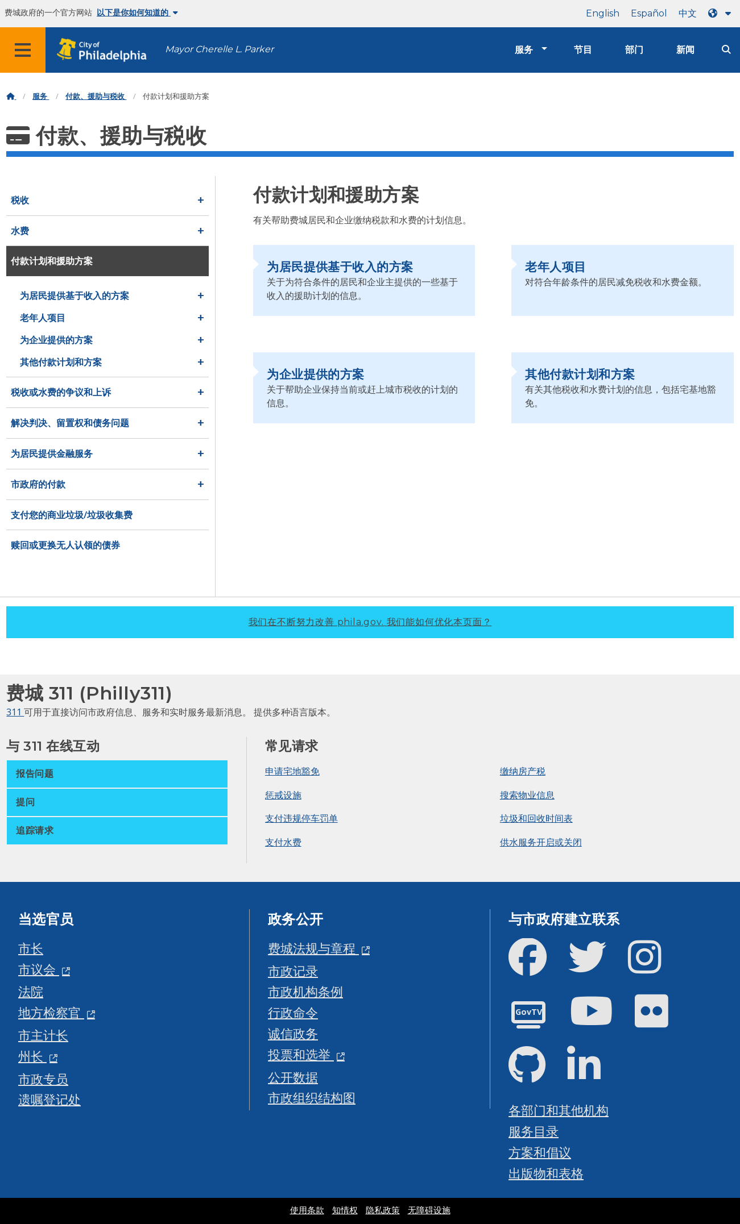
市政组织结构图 (311, 1097)
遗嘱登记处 (49, 1099)
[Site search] (726, 50)
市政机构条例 (305, 991)
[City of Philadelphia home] (105, 50)
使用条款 (307, 1210)
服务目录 (534, 1131)
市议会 (38, 969)
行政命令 (293, 1012)
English (602, 13)
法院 (30, 991)
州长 (32, 1056)
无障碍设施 (429, 1210)
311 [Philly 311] (15, 712)
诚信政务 (293, 1033)
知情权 (345, 1210)
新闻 (685, 49)
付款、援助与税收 (95, 96)
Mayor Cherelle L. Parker (219, 49)
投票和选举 (301, 1054)
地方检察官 (51, 1012)
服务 (524, 49)
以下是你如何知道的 (137, 12)
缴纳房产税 (522, 771)
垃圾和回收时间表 (536, 818)
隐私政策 (383, 1210)
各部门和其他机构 (559, 1110)
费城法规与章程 (313, 948)
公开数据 (293, 1077)
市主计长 (43, 1035)
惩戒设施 (283, 795)
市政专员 (43, 1079)
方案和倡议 (540, 1152)
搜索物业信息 (527, 795)
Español (649, 13)
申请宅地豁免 (292, 771)
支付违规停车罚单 (301, 818)
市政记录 (293, 971)
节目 (583, 49)
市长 (30, 948)
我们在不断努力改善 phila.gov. (370, 622)
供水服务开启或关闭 (541, 842)
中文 (688, 13)
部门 (634, 49)
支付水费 (283, 842)
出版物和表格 (546, 1173)
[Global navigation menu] (23, 50)
